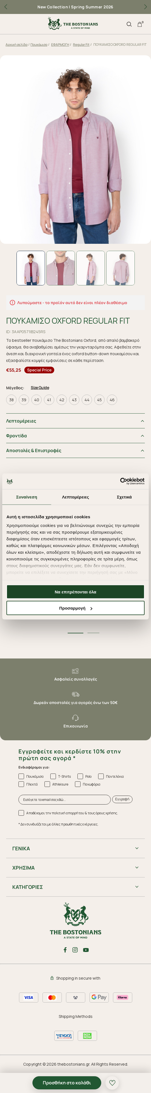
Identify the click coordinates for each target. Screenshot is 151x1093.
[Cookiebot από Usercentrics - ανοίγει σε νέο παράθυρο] (120, 481)
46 (112, 399)
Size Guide (40, 387)
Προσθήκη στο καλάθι (67, 1083)
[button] (145, 7)
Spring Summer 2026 (92, 6)
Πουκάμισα (38, 44)
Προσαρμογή (75, 608)
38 (11, 399)
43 (74, 399)
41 (49, 399)
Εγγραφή (122, 799)
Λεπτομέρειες (21, 421)
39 (24, 399)
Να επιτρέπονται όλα (75, 591)
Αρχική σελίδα (16, 44)
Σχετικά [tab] (124, 496)
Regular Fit (81, 44)
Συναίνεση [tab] (26, 496)
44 (86, 399)
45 (99, 399)
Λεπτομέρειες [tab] (75, 496)
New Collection (52, 6)
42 (61, 399)
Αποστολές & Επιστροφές (33, 450)
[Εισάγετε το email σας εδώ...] (64, 799)
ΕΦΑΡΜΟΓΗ (60, 44)
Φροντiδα (16, 436)
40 (36, 399)
